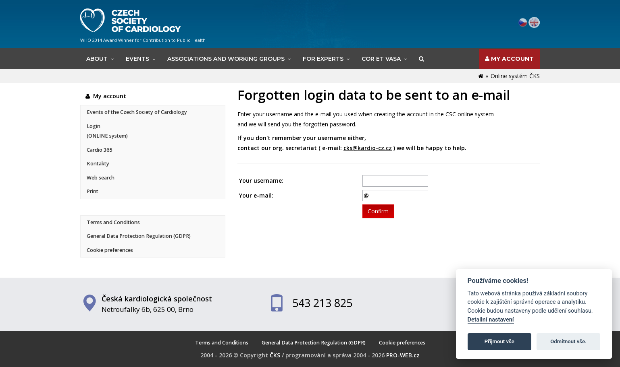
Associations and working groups (226, 58)
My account (509, 58)
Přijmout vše (499, 341)
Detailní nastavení (491, 319)
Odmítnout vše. (568, 341)
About (97, 58)
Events (137, 58)
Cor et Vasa (381, 58)
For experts (323, 58)
